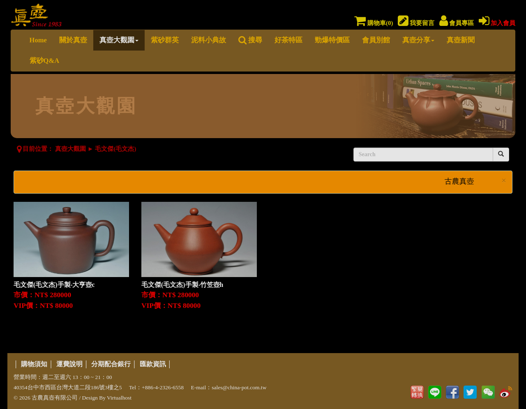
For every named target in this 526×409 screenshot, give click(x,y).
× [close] (503, 180)
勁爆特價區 (332, 40)
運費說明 (69, 363)
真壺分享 (418, 40)
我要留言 (416, 23)
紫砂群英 (165, 40)
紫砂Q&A (45, 61)
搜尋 (250, 40)
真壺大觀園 (118, 40)
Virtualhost (119, 398)
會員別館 (376, 40)
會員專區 (456, 23)
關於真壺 (73, 40)
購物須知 (34, 363)
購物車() (373, 23)
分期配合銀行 (111, 363)
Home (38, 40)
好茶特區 (288, 40)
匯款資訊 (153, 363)
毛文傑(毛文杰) (115, 149)
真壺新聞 (461, 40)
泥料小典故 (208, 40)
